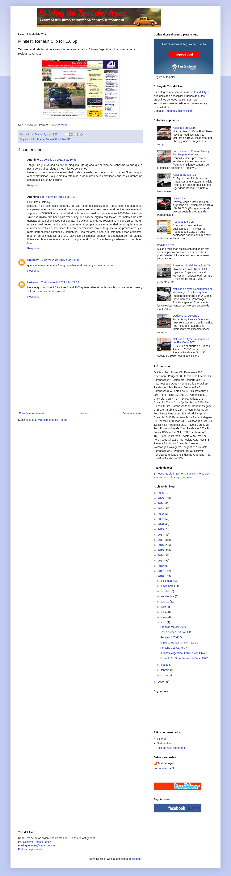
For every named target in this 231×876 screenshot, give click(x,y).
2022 (161, 513)
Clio (33, 139)
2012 (161, 565)
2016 (161, 544)
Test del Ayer (58, 124)
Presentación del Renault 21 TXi (192, 265)
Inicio (83, 413)
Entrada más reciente (31, 413)
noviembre (167, 585)
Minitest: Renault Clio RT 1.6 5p (179, 642)
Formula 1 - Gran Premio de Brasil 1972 (184, 658)
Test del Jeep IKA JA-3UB (175, 632)
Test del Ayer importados (171, 747)
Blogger (136, 858)
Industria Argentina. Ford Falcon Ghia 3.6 (184, 653)
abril (164, 622)
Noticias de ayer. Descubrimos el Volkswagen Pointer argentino (192, 290)
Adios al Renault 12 (184, 174)
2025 (161, 498)
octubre (166, 591)
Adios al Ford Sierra (184, 127)
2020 (161, 524)
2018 (161, 534)
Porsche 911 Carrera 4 (173, 647)
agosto (165, 601)
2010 (161, 576)
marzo (165, 664)
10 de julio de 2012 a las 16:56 (58, 159)
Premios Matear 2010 (173, 626)
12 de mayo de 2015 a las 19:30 (59, 259)
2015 (161, 550)
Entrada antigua (131, 413)
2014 (161, 555)
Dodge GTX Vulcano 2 (186, 315)
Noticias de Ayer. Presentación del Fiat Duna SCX (191, 341)
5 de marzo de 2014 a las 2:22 (58, 196)
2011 (161, 571)
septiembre (168, 596)
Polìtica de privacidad (31, 849)
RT (69, 139)
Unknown (33, 259)
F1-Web (162, 738)
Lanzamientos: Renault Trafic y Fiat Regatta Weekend (191, 153)
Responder (33, 185)
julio (163, 606)
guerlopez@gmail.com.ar (40, 845)
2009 (161, 681)
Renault (50, 139)
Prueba (40, 139)
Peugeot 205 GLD (183, 221)
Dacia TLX (179, 198)
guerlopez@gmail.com (179, 110)
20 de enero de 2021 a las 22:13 (59, 282)
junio (164, 612)
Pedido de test (165, 245)
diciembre (167, 580)
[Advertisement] (80, 382)
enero (165, 675)
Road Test (60, 139)
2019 (161, 529)
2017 (161, 539)
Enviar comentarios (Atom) (51, 419)
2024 (161, 503)
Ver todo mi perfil (164, 768)
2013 (161, 560)
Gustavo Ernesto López (37, 841)
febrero (165, 670)
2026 (161, 492)
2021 (161, 518)
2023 (161, 508)
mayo (164, 617)
